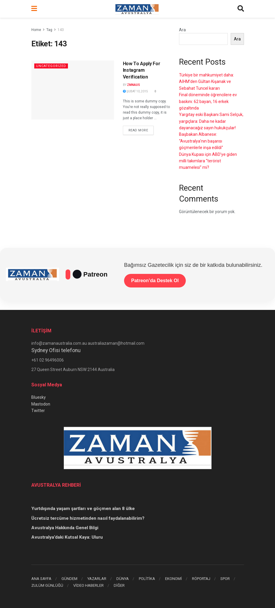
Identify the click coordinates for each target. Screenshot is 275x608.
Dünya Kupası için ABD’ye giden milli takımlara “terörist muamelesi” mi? (208, 161)
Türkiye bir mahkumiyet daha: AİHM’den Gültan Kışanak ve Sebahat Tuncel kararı (206, 82)
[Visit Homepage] (137, 9)
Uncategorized (51, 66)
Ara (182, 29)
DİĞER (119, 585)
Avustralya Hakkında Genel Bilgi (64, 527)
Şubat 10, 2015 (135, 91)
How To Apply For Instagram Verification (141, 70)
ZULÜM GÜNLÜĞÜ (47, 585)
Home (36, 30)
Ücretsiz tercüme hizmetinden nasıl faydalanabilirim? (87, 518)
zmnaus (133, 84)
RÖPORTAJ (201, 578)
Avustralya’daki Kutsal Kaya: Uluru (67, 537)
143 (61, 30)
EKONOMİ (173, 578)
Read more (141, 130)
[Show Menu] (34, 9)
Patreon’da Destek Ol (155, 280)
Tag (49, 30)
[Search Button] (240, 9)
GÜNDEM (69, 578)
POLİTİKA (147, 578)
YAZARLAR (96, 578)
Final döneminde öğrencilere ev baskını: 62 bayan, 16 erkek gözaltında (208, 101)
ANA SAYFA (41, 578)
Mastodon (40, 404)
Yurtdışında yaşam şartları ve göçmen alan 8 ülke (83, 508)
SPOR (225, 578)
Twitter (38, 410)
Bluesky (38, 397)
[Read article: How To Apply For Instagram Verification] (72, 90)
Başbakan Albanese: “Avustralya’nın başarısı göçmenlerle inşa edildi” (201, 141)
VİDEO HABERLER (88, 585)
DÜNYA (122, 578)
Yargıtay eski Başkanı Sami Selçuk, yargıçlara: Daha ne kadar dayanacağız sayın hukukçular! (211, 121)
